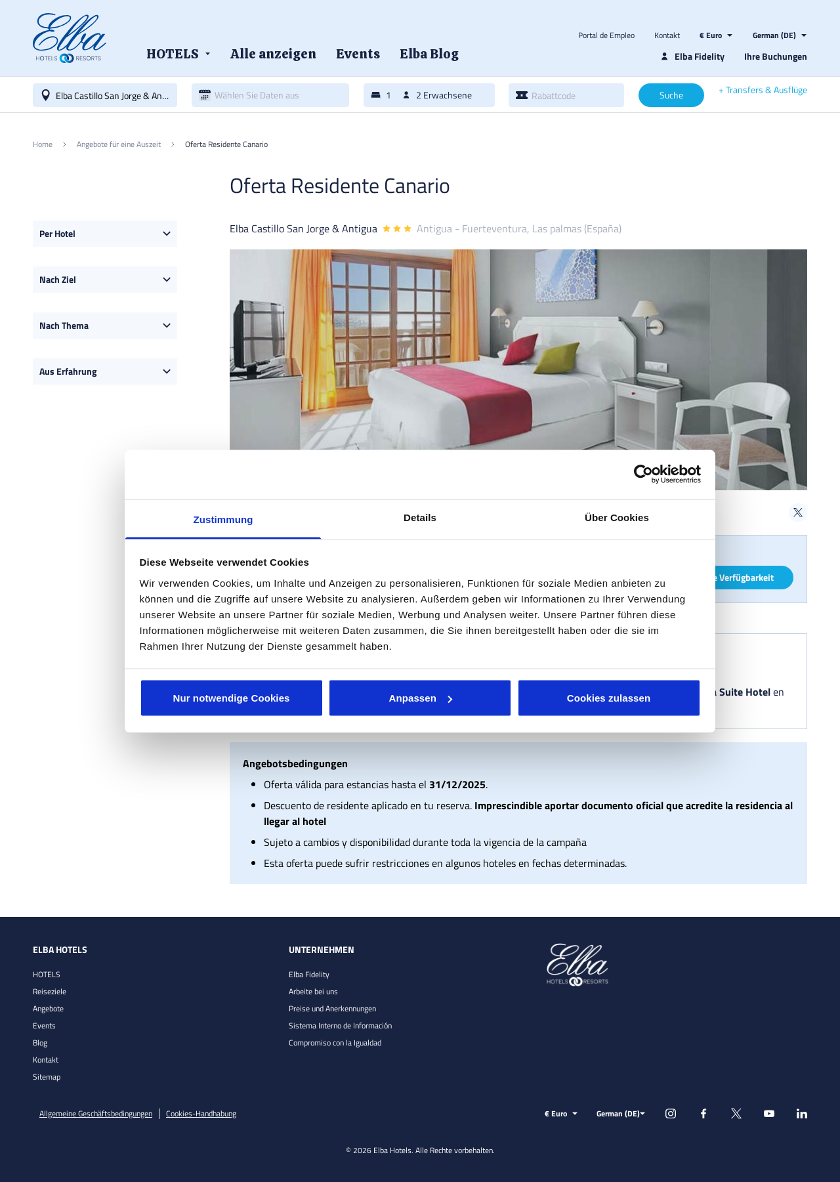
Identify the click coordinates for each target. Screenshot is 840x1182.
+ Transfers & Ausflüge (763, 89)
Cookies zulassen (608, 698)
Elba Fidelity (309, 974)
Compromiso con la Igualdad (335, 1042)
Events (44, 1025)
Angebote (48, 1008)
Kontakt (667, 35)
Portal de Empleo (606, 35)
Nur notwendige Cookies (231, 698)
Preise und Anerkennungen (332, 1008)
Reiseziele (49, 991)
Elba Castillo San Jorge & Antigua (303, 228)
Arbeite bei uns (313, 991)
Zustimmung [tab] (223, 518)
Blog (40, 1042)
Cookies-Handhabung (201, 1113)
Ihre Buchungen (775, 56)
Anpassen (421, 698)
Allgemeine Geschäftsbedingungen (95, 1113)
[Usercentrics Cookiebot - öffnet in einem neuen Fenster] (643, 474)
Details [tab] (420, 516)
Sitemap (46, 1076)
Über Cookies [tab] (617, 516)
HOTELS (46, 974)
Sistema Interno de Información (340, 1025)
